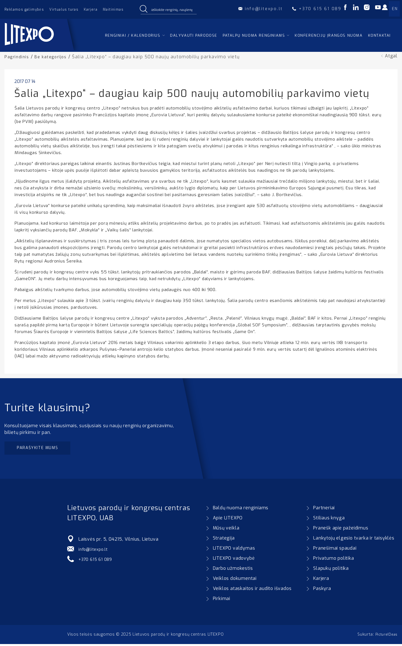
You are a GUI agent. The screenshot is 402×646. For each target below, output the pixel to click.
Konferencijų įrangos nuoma (329, 35)
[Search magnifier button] (143, 9)
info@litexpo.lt (94, 551)
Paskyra (322, 590)
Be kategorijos (54, 57)
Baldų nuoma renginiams (241, 510)
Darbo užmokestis (233, 570)
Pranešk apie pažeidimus (340, 530)
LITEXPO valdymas (234, 550)
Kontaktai (379, 35)
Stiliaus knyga (329, 520)
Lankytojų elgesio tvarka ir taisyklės (353, 540)
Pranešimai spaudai (334, 550)
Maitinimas (113, 9)
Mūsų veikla (226, 530)
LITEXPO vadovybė (234, 560)
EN (395, 8)
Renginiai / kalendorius (133, 35)
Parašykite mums (41, 449)
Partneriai (324, 510)
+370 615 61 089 (97, 561)
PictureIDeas (385, 636)
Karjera (90, 9)
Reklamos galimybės (24, 9)
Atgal (391, 56)
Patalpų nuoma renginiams (254, 35)
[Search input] (172, 9)
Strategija (224, 540)
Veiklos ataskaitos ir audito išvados (252, 590)
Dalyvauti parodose (193, 35)
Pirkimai (221, 600)
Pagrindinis (17, 57)
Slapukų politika (331, 570)
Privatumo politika (333, 560)
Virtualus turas (63, 9)
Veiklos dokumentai (235, 580)
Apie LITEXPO (228, 520)
